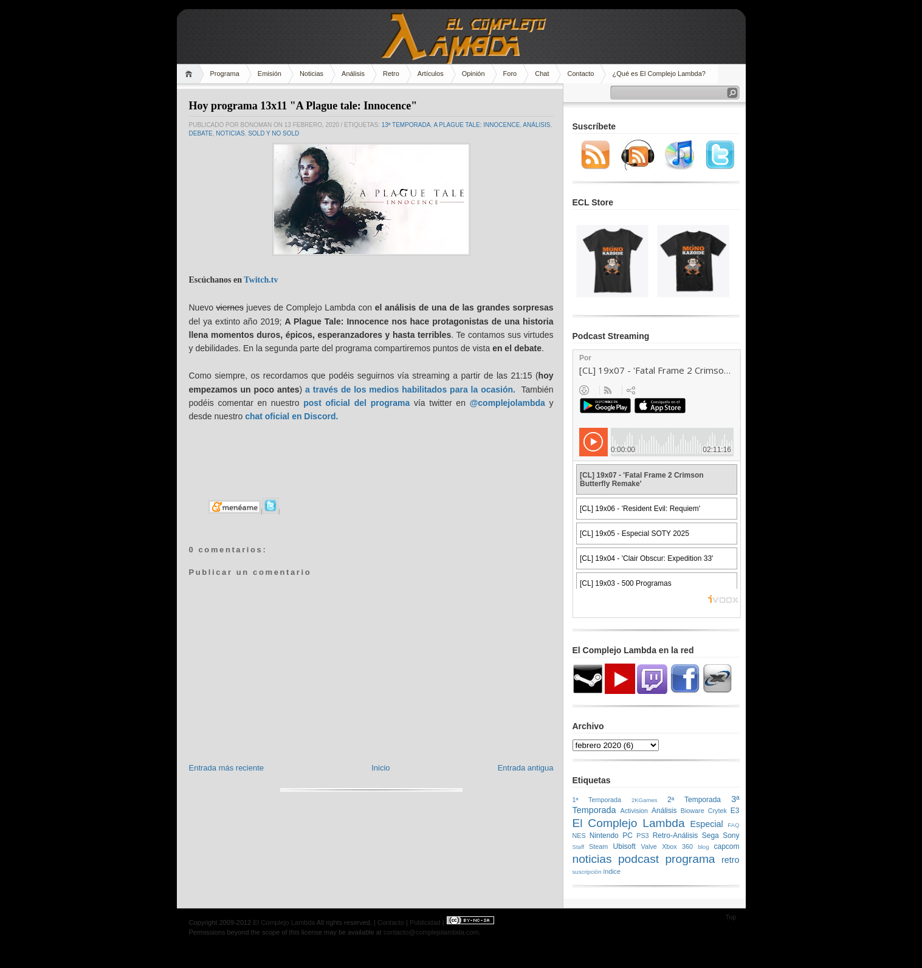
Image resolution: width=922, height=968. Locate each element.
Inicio (380, 767)
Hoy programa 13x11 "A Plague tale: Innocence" (303, 106)
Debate (201, 133)
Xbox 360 (677, 846)
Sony (731, 835)
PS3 (642, 835)
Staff (579, 846)
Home (190, 73)
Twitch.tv (261, 279)
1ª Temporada (597, 799)
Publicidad (425, 922)
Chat (542, 73)
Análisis (353, 73)
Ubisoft (624, 846)
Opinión (473, 73)
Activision (634, 810)
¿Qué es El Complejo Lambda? (658, 73)
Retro (391, 73)
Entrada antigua (526, 767)
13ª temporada (406, 125)
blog (703, 846)
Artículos (431, 73)
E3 (735, 810)
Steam (598, 846)
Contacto (580, 73)
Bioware (692, 810)
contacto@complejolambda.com (431, 932)
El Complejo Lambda (629, 823)
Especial (706, 824)
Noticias (311, 73)
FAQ (733, 825)
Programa (224, 73)
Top (731, 917)
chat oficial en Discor (288, 416)
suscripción (587, 871)
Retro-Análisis (675, 835)
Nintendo (604, 835)
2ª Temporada (694, 799)
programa (690, 859)
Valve (649, 846)
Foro (510, 73)
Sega (710, 835)
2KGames (644, 800)
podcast (638, 859)
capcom (727, 846)
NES (579, 835)
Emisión (269, 73)
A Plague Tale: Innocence (476, 125)
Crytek (717, 810)
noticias (230, 133)
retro (730, 860)
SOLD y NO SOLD (273, 133)
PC (627, 835)
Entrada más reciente (226, 767)
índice (612, 871)
